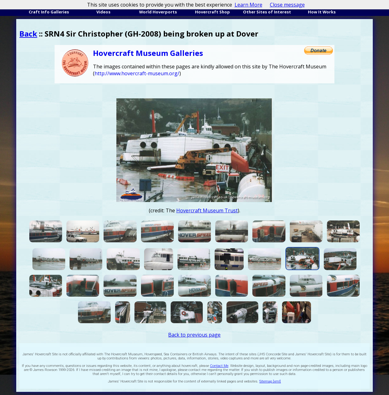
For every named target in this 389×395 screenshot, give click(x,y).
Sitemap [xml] (270, 381)
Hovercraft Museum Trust (207, 210)
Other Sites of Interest (267, 12)
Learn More (248, 4)
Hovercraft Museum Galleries (148, 53)
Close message (287, 4)
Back (28, 33)
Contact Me (219, 366)
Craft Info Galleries (49, 12)
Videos (103, 12)
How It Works (322, 12)
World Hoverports (158, 12)
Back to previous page (194, 334)
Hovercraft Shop (212, 12)
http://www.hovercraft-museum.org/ (137, 73)
